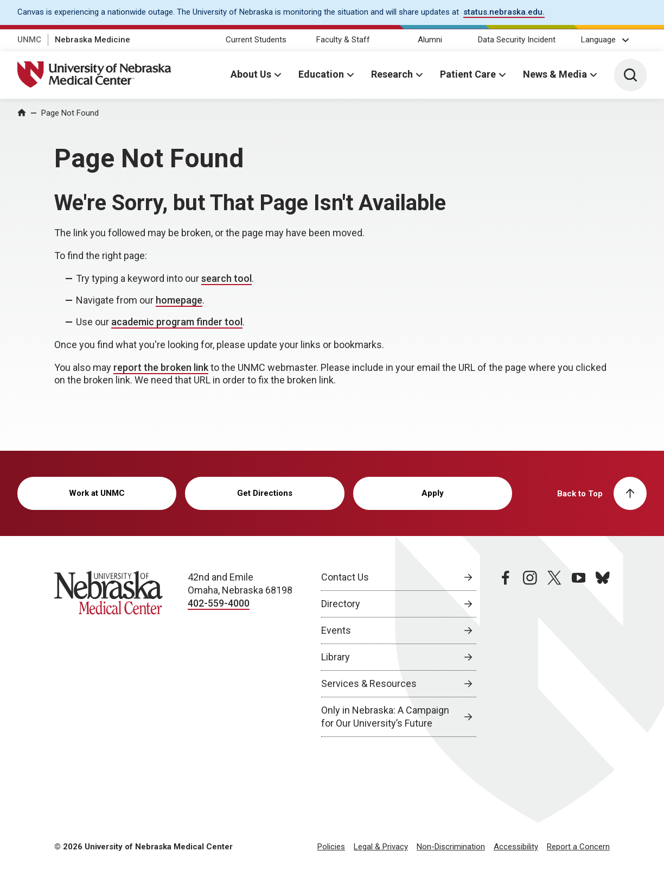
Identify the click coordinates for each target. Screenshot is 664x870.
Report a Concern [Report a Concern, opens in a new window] (578, 847)
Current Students (256, 40)
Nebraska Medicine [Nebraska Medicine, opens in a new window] (92, 40)
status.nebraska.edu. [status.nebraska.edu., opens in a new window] (504, 12)
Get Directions (264, 493)
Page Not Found (70, 113)
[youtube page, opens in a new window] (579, 654)
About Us (251, 74)
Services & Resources (369, 683)
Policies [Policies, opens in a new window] (331, 847)
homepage (179, 300)
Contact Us (345, 577)
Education (321, 74)
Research (392, 74)
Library (335, 657)
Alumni (430, 40)
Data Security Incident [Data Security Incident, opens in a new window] (517, 40)
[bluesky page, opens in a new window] (603, 654)
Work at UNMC (97, 493)
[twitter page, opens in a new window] (554, 654)
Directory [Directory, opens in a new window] (340, 603)
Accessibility (516, 847)
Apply (433, 493)
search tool (226, 278)
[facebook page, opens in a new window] (506, 654)
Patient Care (468, 74)
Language (598, 40)
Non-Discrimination (451, 847)
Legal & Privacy (381, 847)
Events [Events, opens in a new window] (336, 630)
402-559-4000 (219, 603)
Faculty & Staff (343, 40)
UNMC (29, 40)
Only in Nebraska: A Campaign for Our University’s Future (385, 716)
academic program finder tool (176, 321)
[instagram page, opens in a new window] (530, 654)
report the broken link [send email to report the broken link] (160, 367)
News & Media (555, 74)
